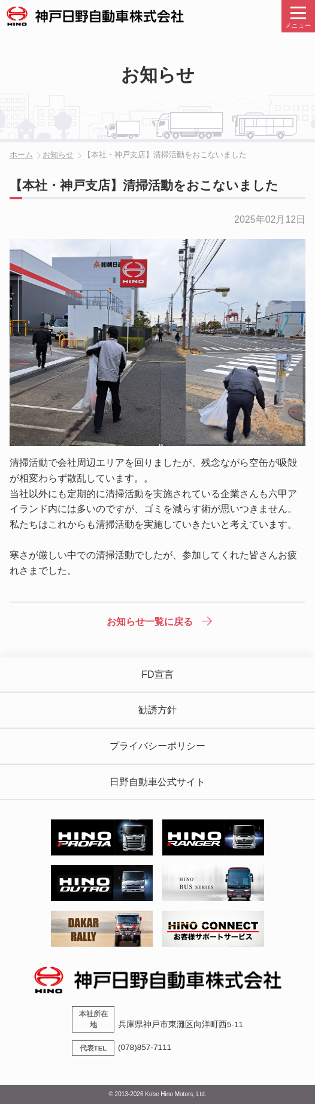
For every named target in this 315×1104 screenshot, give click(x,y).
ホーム (21, 154)
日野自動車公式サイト (157, 782)
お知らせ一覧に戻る (150, 622)
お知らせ (58, 154)
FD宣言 (157, 674)
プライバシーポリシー (157, 746)
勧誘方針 (157, 710)
